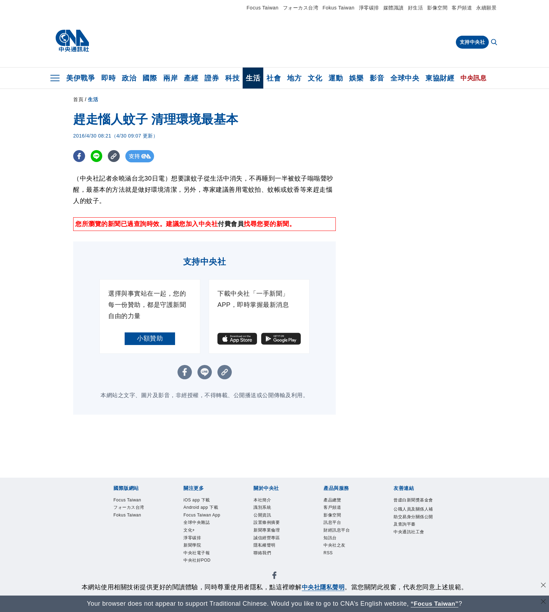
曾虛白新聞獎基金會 (414, 505)
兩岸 (170, 78)
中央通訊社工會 (411, 543)
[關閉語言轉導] (543, 602)
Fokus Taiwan (338, 7)
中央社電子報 (198, 566)
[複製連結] (115, 156)
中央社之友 (336, 550)
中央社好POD (199, 575)
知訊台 (331, 541)
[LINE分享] (97, 156)
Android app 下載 (203, 508)
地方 (294, 78)
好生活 (415, 7)
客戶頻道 (462, 7)
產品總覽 (334, 500)
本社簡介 (263, 500)
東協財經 (439, 78)
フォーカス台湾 (301, 7)
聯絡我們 (263, 558)
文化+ (190, 541)
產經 (191, 78)
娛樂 (356, 78)
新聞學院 (193, 558)
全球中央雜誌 (198, 533)
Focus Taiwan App (199, 521)
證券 (211, 78)
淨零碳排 (369, 7)
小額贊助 (150, 338)
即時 (108, 78)
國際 (150, 78)
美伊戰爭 (80, 78)
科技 (232, 78)
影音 (377, 78)
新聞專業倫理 (268, 533)
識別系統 (263, 508)
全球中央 (404, 78)
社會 (273, 78)
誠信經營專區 (268, 541)
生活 (253, 78)
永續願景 (486, 7)
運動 (335, 78)
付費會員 (231, 223)
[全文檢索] (495, 43)
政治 (129, 78)
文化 (315, 78)
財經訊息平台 (339, 533)
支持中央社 (472, 42)
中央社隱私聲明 (323, 587)
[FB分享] (79, 156)
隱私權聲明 (266, 550)
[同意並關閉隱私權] (543, 586)
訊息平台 (334, 525)
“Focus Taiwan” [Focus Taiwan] (435, 603)
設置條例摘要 (268, 525)
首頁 (78, 99)
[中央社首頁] (72, 41)
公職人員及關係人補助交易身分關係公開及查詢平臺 (414, 526)
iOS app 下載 (198, 500)
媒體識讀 (393, 7)
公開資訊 (263, 517)
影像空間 (437, 7)
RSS (329, 558)
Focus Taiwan (262, 7)
